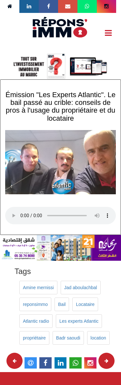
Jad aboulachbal (80, 287)
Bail (62, 304)
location (98, 337)
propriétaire (34, 337)
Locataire (85, 304)
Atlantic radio (36, 321)
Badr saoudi (68, 337)
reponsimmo (35, 304)
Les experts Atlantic (78, 321)
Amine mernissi (38, 287)
